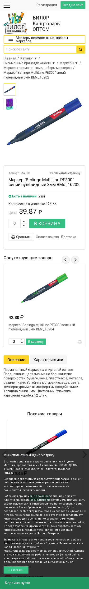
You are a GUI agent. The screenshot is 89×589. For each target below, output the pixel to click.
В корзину (36, 342)
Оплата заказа (47, 237)
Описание (16, 359)
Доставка (68, 237)
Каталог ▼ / (31, 58)
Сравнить (21, 237)
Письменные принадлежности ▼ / (32, 63)
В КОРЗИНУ (47, 223)
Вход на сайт (73, 5)
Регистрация (47, 5)
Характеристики (48, 359)
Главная (10, 58)
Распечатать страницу (65, 173)
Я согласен (16, 569)
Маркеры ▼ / (71, 63)
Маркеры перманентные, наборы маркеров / (40, 68)
